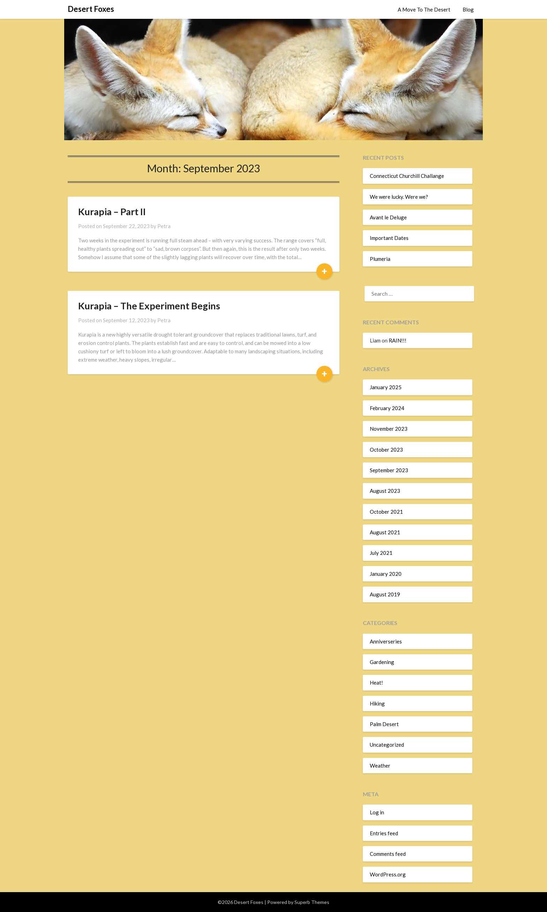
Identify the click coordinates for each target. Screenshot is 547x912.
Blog (468, 9)
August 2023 (385, 491)
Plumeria (380, 259)
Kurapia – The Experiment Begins (149, 305)
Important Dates (389, 238)
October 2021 (386, 511)
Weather (380, 765)
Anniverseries (386, 641)
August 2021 (385, 532)
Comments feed (388, 854)
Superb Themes (311, 902)
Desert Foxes (91, 9)
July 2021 (381, 553)
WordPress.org (388, 874)
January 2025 (386, 387)
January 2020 (386, 574)
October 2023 (386, 449)
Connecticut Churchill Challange (407, 176)
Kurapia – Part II (112, 211)
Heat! (376, 682)
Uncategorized (387, 744)
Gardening (382, 662)
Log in (377, 812)
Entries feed (384, 833)
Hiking (377, 703)
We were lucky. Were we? (399, 197)
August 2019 (385, 594)
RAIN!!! (397, 340)
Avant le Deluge (388, 217)
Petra (164, 226)
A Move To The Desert (424, 9)
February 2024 (387, 408)
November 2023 (388, 428)
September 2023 (389, 470)
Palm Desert (384, 724)
